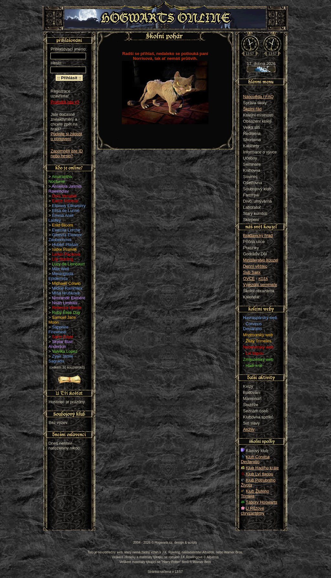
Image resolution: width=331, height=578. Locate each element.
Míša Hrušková (66, 293)
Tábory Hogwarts (261, 502)
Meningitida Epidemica (60, 276)
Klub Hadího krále (262, 467)
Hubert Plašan (65, 244)
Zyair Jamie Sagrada (60, 358)
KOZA (263, 279)
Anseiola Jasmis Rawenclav (65, 189)
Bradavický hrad (258, 235)
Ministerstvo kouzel (260, 260)
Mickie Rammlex (67, 288)
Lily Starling (62, 259)
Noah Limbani (65, 302)
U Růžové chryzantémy (252, 511)
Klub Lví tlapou (259, 474)
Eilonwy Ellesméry (69, 205)
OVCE (249, 278)
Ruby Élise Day (66, 312)
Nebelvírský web (258, 347)
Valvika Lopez (65, 351)
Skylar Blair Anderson (60, 344)
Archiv (249, 429)
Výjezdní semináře (260, 284)
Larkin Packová (66, 254)
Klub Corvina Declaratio (255, 459)
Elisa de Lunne (66, 210)
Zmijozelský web (258, 359)
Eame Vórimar (65, 200)
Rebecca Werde (67, 307)
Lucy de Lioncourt (68, 263)
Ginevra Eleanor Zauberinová (65, 237)
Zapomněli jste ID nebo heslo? (66, 153)
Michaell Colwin (66, 283)
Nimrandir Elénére (68, 297)
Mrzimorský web (258, 334)
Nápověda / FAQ (258, 96)
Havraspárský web (260, 317)
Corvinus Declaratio (252, 326)
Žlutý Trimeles (259, 341)
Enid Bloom (62, 225)
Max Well (60, 268)
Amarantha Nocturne (60, 179)
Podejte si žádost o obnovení (66, 136)
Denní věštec (255, 266)
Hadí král (254, 365)
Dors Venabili (64, 196)
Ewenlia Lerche (66, 230)
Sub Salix (252, 272)
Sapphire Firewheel (58, 329)
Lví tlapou (255, 353)
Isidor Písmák (64, 249)
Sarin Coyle (62, 336)
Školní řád (252, 108)
